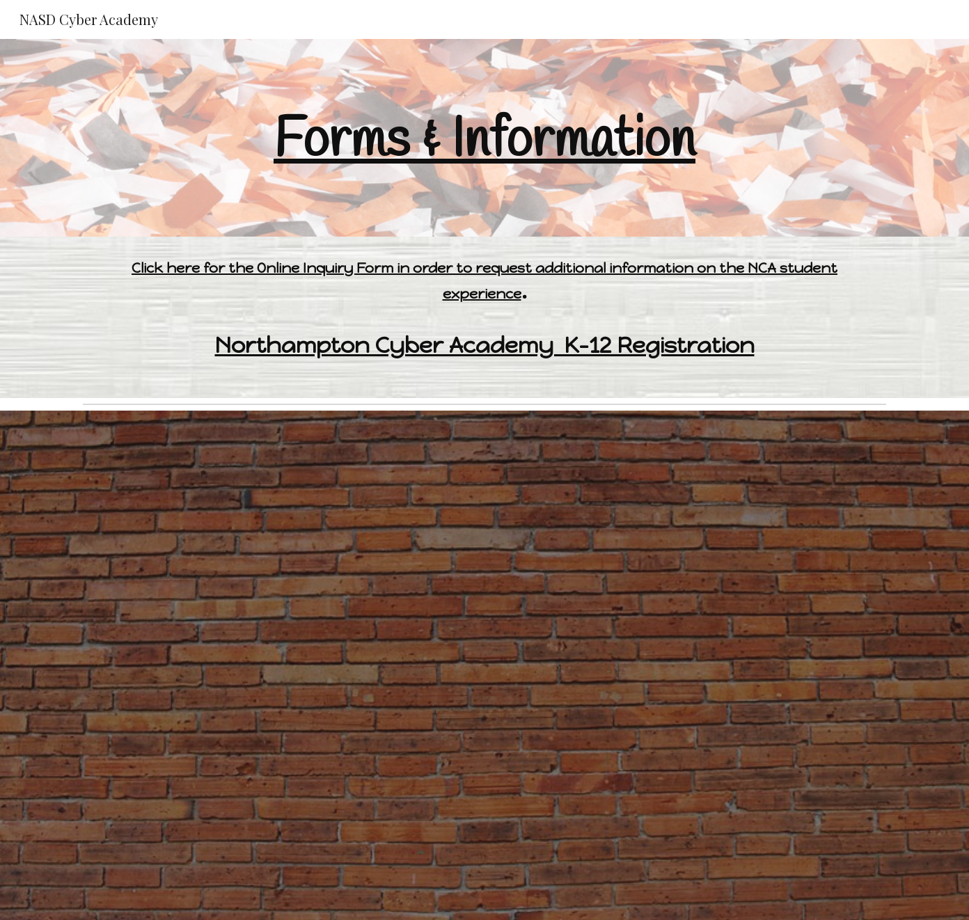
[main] (484, 137)
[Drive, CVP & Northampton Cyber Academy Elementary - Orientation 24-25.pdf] (484, 549)
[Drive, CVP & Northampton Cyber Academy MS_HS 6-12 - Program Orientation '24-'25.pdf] (484, 797)
